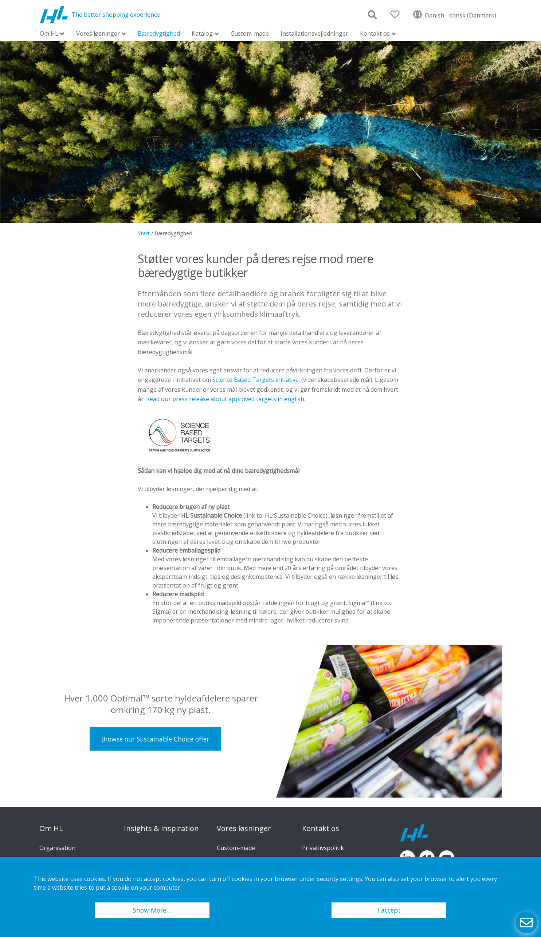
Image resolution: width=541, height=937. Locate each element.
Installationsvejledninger (314, 33)
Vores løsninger (98, 34)
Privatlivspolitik (323, 848)
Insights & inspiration (161, 828)
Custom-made (250, 33)
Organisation (57, 848)
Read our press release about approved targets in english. (225, 399)
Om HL (49, 34)
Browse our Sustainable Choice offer (155, 739)
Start (144, 233)
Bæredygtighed (159, 33)
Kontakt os (375, 34)
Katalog (202, 34)
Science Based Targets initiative (255, 380)
